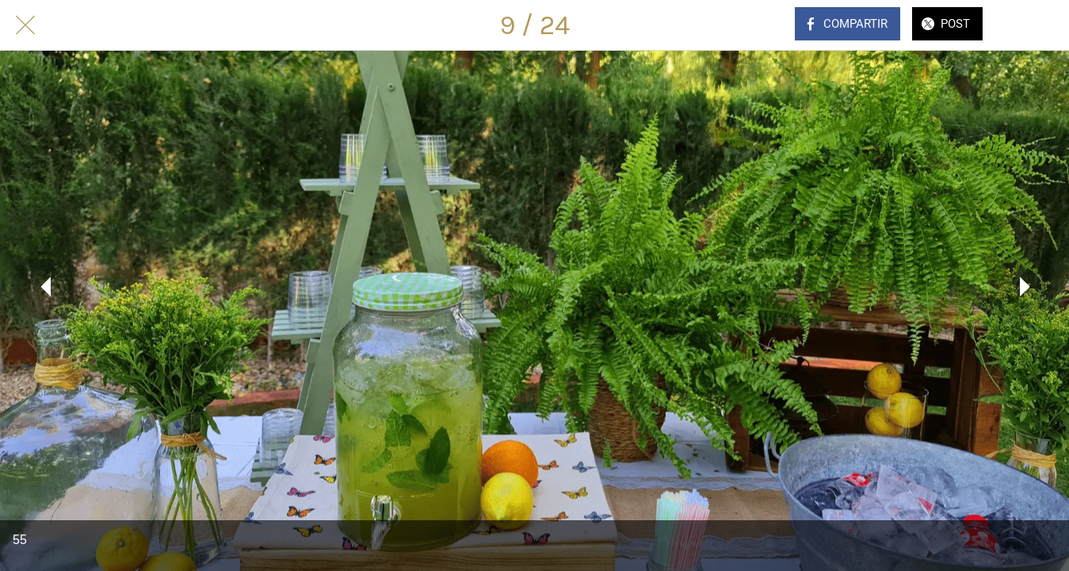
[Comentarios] (1028, 25)
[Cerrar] (25, 25)
